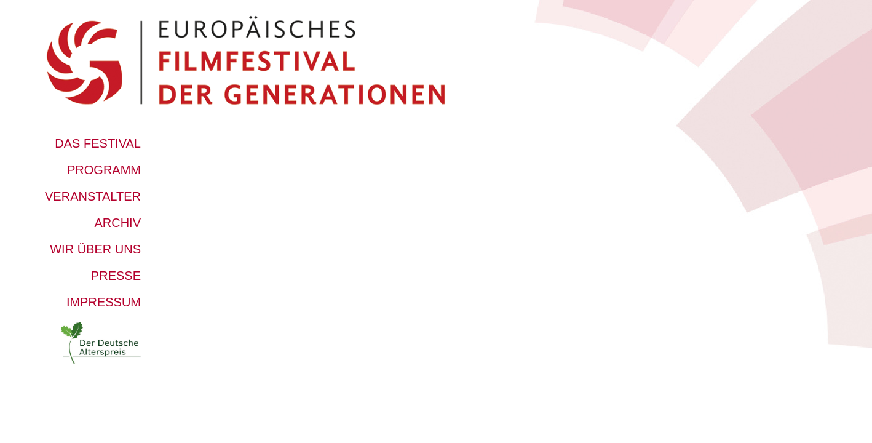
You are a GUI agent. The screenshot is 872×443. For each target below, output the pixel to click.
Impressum (103, 302)
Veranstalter (93, 196)
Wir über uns (95, 249)
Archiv (117, 222)
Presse (116, 275)
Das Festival (98, 143)
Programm (104, 170)
